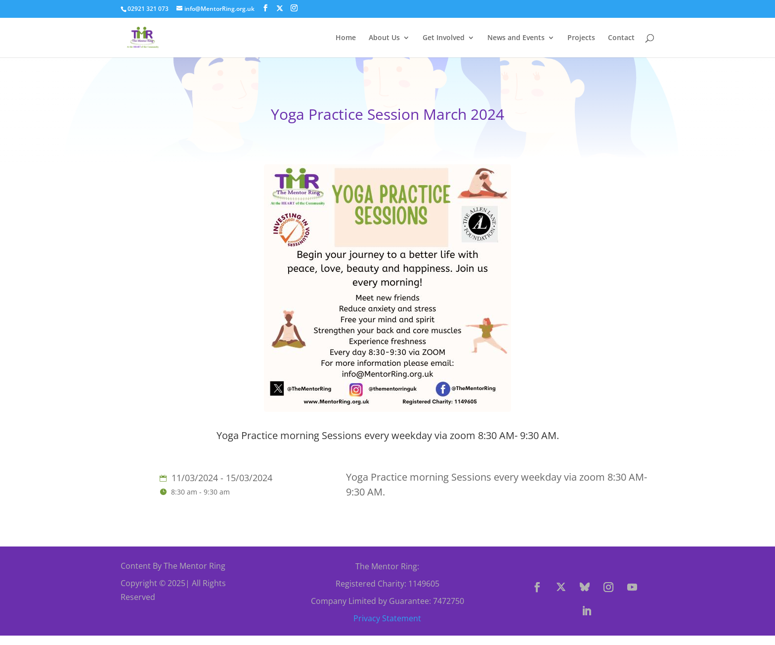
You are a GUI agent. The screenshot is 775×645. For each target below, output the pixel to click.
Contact (621, 38)
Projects (581, 38)
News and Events (516, 38)
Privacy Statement (387, 618)
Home (346, 38)
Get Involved (444, 38)
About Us (384, 38)
